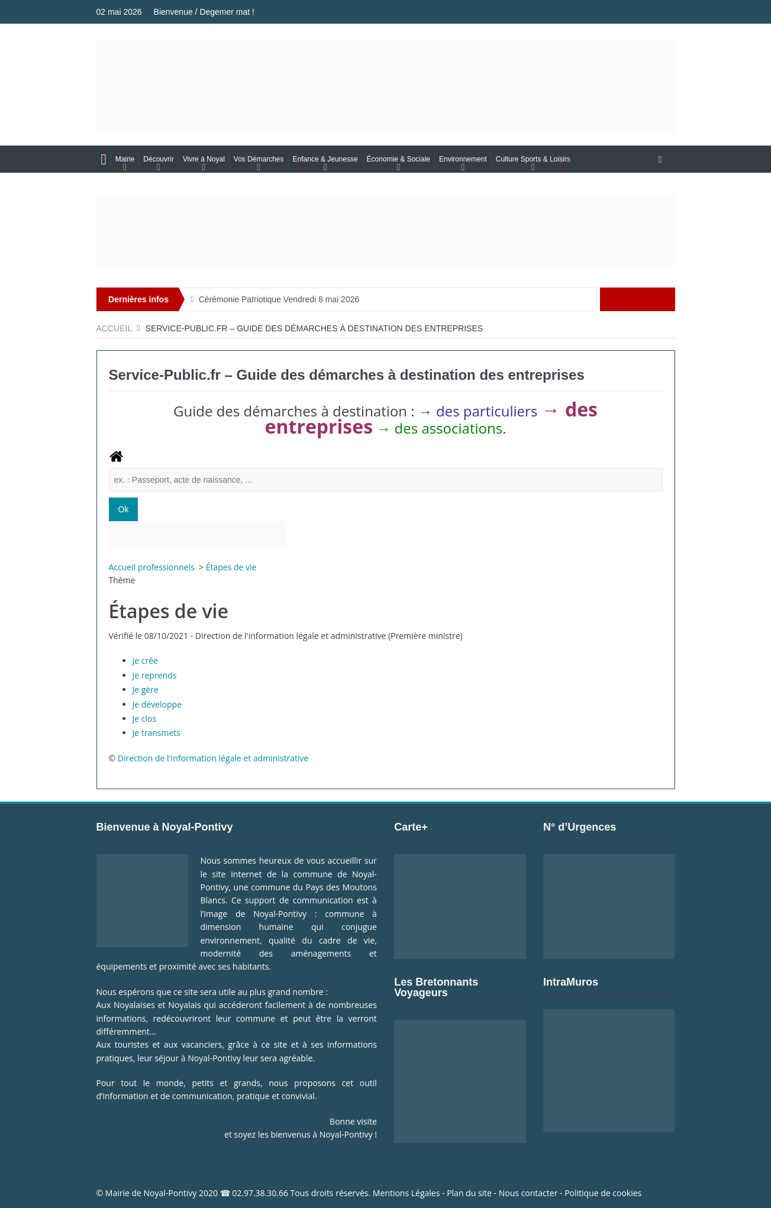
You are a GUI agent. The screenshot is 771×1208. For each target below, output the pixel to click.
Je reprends (155, 675)
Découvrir (158, 159)
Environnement (463, 159)
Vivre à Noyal (204, 159)
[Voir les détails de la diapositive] (385, 231)
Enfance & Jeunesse (325, 159)
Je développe (157, 704)
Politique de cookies (602, 1193)
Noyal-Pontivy (170, 1193)
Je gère (146, 689)
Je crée (145, 660)
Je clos (145, 718)
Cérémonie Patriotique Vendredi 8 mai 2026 (279, 299)
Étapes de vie (231, 567)
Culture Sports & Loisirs (533, 159)
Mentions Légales (406, 1193)
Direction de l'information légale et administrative (213, 758)
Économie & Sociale (398, 159)
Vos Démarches (259, 159)
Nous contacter (528, 1193)
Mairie (125, 159)
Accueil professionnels (153, 567)
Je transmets (157, 732)
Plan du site (469, 1193)
